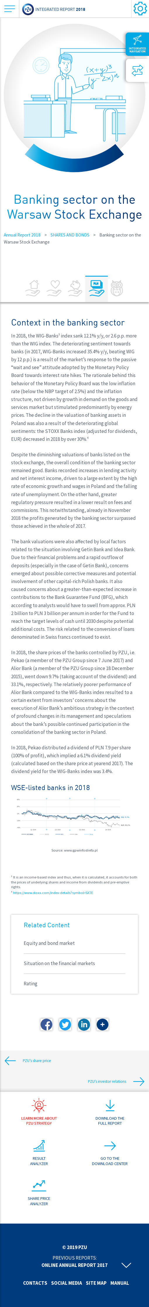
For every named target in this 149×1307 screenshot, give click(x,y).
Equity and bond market (49, 943)
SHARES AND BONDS (70, 235)
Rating (30, 983)
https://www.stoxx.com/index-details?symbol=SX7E (53, 892)
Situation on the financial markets (59, 963)
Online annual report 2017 (74, 1265)
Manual (119, 1283)
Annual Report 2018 (22, 235)
